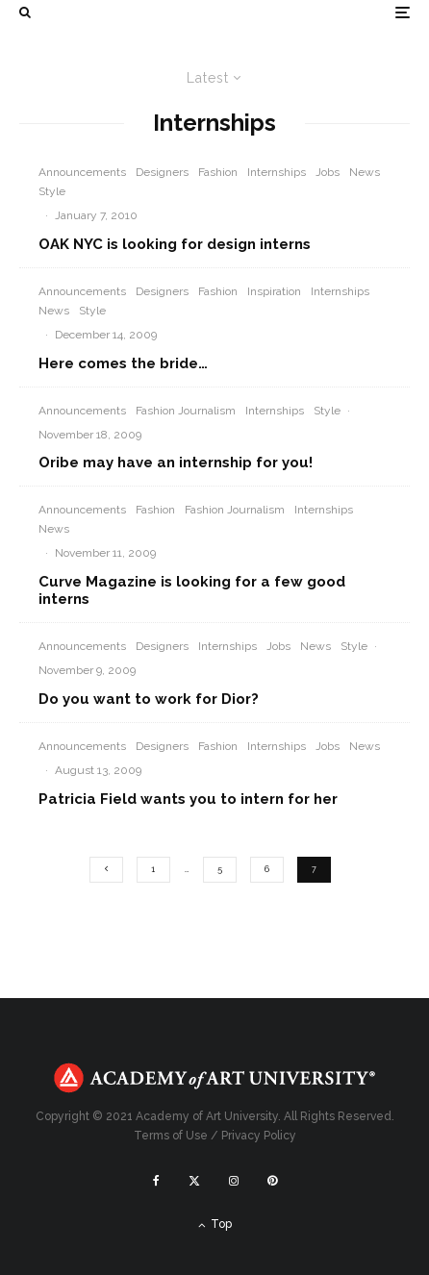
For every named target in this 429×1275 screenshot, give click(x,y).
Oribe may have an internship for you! (175, 462)
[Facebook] (156, 1181)
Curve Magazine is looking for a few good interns (191, 590)
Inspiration (274, 291)
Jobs (327, 172)
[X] (194, 1181)
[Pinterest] (272, 1181)
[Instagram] (233, 1181)
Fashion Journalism (186, 410)
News (364, 172)
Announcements (82, 172)
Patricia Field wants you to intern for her (188, 799)
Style (51, 191)
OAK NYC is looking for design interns (174, 244)
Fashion (218, 172)
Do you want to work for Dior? (148, 699)
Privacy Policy (258, 1135)
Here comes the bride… (123, 363)
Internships (276, 172)
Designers (162, 172)
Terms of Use (171, 1135)
